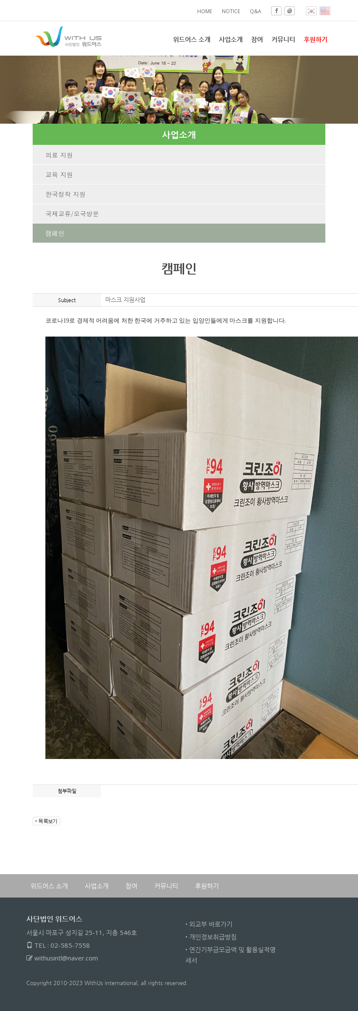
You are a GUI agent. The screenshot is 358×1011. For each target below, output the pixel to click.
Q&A (255, 11)
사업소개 (231, 39)
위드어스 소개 (191, 39)
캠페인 (54, 233)
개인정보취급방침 (213, 936)
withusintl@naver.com (66, 958)
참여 (257, 39)
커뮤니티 (283, 39)
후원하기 (207, 885)
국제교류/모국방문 (72, 213)
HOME (204, 11)
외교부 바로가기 (210, 924)
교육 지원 (59, 174)
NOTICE (231, 11)
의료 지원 (59, 154)
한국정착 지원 (65, 194)
